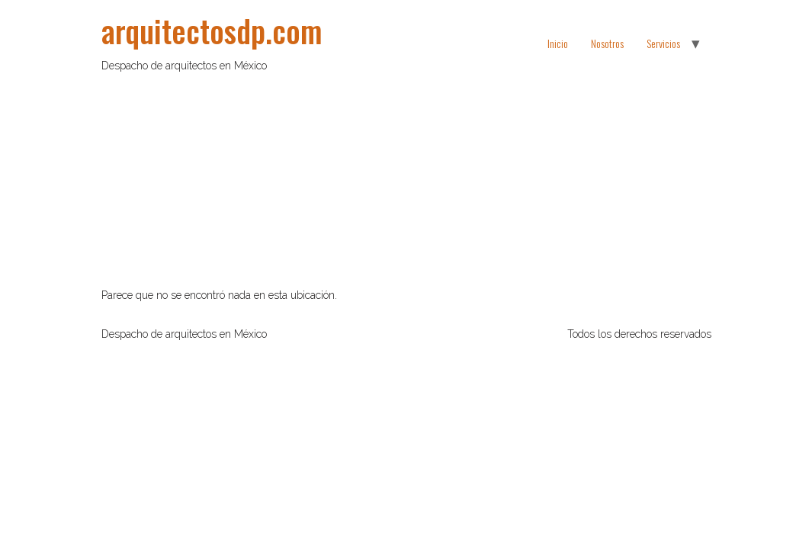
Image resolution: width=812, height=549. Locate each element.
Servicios (663, 43)
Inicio (557, 43)
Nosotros (607, 43)
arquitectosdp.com (212, 30)
